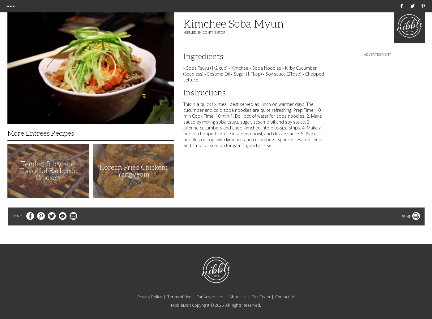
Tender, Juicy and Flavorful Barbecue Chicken (48, 170)
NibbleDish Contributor (204, 32)
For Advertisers (210, 296)
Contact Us (285, 296)
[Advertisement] (377, 96)
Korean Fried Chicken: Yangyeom (133, 171)
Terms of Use (179, 296)
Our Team (260, 296)
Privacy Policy (149, 296)
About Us (237, 296)
